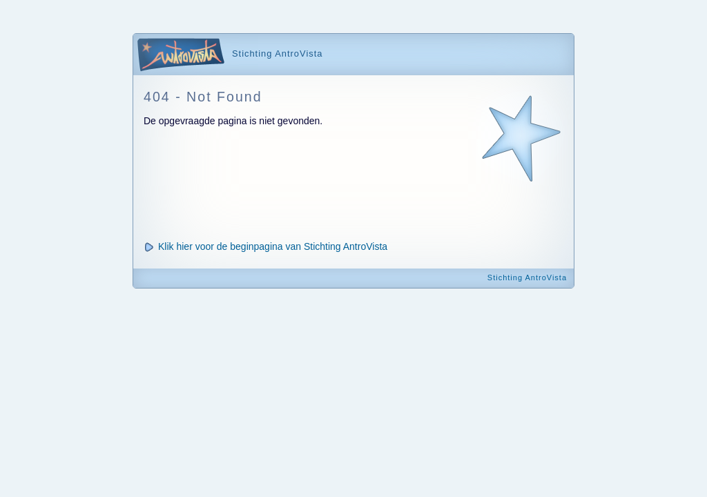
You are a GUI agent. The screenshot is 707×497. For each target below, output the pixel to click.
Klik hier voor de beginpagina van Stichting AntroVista (272, 246)
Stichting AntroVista (527, 277)
